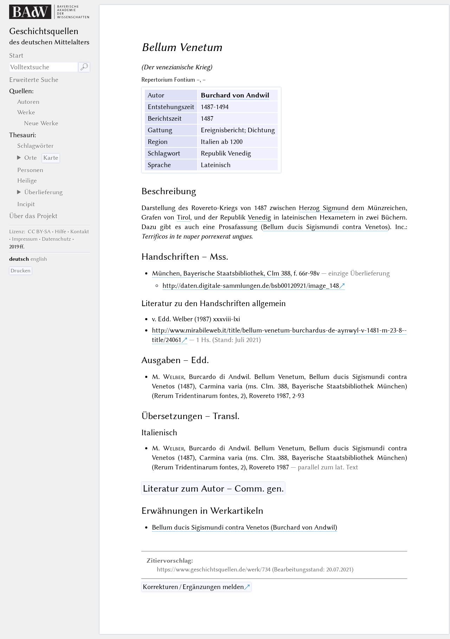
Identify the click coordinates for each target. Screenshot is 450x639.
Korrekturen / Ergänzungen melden (193, 587)
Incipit (26, 204)
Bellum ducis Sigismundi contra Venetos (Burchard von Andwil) (244, 527)
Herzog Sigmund (323, 208)
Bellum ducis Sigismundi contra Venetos (325, 227)
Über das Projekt (33, 216)
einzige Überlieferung (359, 273)
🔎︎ (84, 67)
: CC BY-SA (30, 231)
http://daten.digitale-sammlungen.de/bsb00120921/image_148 (250, 285)
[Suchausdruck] (43, 67)
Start (16, 55)
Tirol (183, 217)
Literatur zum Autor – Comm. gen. (213, 488)
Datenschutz (56, 239)
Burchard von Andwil (235, 95)
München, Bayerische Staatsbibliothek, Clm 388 (221, 273)
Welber (173, 377)
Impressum (25, 239)
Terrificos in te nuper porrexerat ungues (196, 236)
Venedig (259, 217)
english (39, 259)
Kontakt (79, 231)
